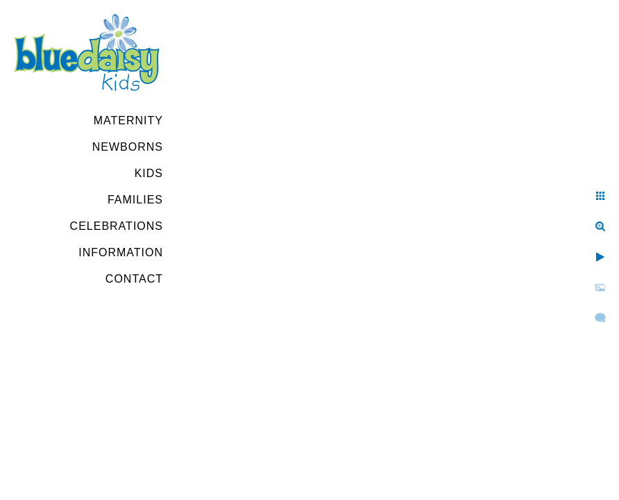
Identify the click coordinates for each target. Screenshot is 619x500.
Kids (149, 173)
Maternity (128, 120)
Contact (134, 279)
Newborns (127, 147)
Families (135, 200)
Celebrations (116, 226)
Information (120, 252)
